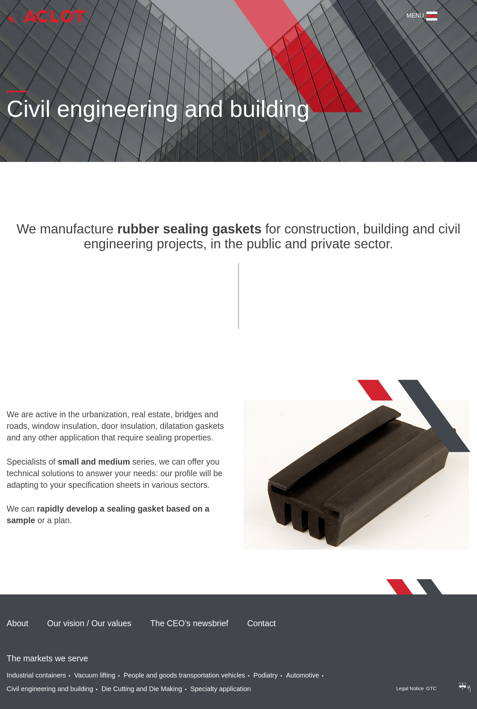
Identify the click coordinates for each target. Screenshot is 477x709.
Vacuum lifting (94, 675)
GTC (431, 688)
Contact (261, 623)
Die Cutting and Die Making (141, 688)
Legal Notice (410, 688)
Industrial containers (36, 675)
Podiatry (265, 675)
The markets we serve (47, 658)
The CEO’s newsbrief (189, 623)
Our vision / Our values (89, 623)
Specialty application (220, 688)
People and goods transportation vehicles (184, 675)
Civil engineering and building (50, 688)
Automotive (302, 675)
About (17, 623)
